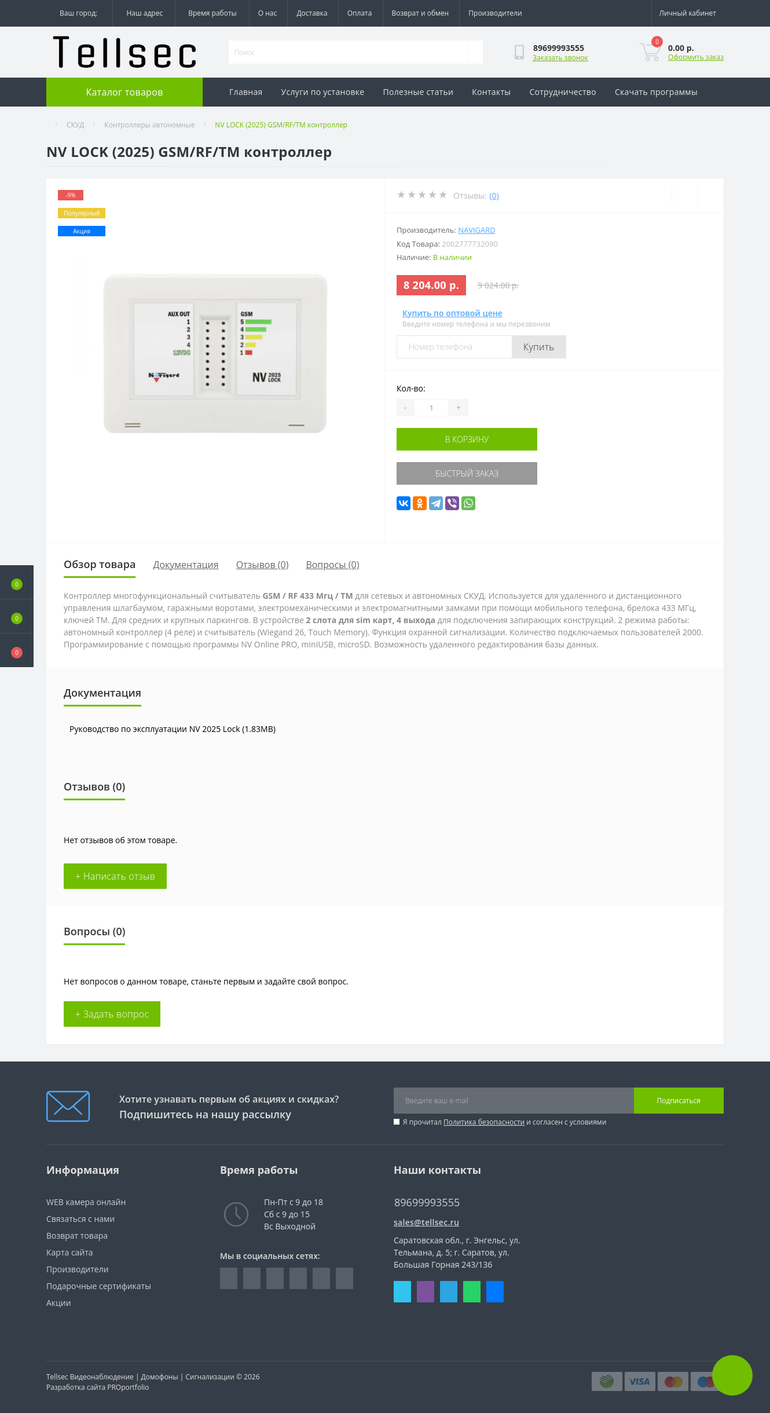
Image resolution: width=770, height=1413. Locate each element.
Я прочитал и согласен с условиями (504, 1122)
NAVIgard (477, 230)
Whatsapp (472, 1291)
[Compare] (711, 195)
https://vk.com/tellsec (298, 1278)
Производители (495, 13)
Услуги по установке (323, 91)
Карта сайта (69, 1252)
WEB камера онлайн (86, 1201)
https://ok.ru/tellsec (321, 1278)
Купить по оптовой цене (452, 313)
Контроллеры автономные (149, 125)
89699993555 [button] (427, 1202)
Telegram (448, 1291)
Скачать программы (656, 91)
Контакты (491, 91)
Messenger (495, 1291)
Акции (58, 1302)
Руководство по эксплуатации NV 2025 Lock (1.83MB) (172, 728)
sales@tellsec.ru (426, 1222)
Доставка (311, 13)
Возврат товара (77, 1235)
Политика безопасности (484, 1122)
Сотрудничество (562, 91)
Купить (539, 347)
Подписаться (679, 1100)
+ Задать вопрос (112, 1014)
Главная (246, 91)
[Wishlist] (685, 195)
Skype (402, 1291)
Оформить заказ (696, 57)
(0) (493, 195)
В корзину (467, 439)
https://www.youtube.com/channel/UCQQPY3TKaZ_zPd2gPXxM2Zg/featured (344, 1278)
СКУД (76, 125)
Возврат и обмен (420, 13)
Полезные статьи (418, 91)
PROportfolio (128, 1387)
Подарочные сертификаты (98, 1285)
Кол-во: (411, 388)
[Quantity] (431, 407)
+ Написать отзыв (115, 876)
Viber (425, 1291)
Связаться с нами (80, 1218)
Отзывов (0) (262, 564)
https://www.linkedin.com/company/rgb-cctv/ (252, 1278)
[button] (17, 650)
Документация (185, 564)
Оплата (359, 13)
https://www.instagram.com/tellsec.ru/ (275, 1278)
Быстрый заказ (466, 473)
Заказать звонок (560, 58)
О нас (267, 13)
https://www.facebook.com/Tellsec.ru (228, 1278)
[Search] (475, 52)
